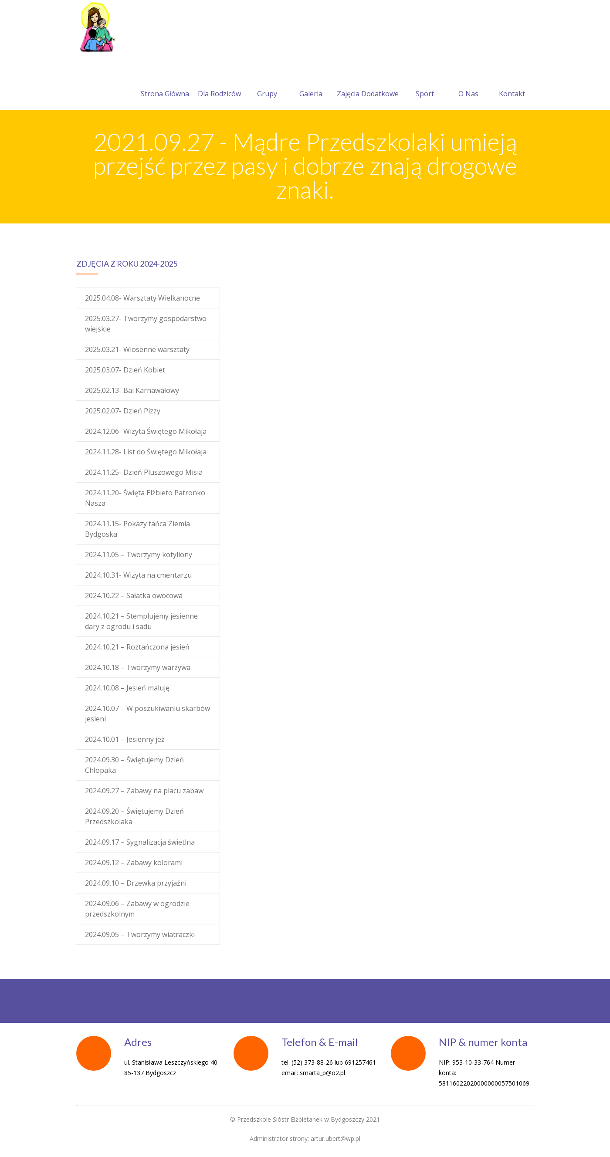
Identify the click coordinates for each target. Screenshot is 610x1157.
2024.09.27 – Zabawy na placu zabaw (144, 790)
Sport (425, 83)
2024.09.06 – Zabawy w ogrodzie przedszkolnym (137, 909)
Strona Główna (165, 83)
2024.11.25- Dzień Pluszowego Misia (144, 472)
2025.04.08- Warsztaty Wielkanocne (142, 298)
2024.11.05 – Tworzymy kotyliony (138, 554)
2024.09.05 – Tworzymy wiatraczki (140, 934)
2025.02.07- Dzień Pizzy (122, 411)
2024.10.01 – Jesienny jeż (125, 739)
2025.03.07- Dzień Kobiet (125, 370)
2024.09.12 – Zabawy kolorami (134, 862)
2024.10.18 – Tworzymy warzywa (137, 667)
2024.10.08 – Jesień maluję (127, 688)
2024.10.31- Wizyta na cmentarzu (138, 575)
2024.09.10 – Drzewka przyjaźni (135, 883)
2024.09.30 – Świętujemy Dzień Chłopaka (134, 765)
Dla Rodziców (219, 83)
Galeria (310, 83)
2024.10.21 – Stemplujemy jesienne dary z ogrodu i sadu (141, 621)
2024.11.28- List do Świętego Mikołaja (146, 452)
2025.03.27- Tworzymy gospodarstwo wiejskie (146, 324)
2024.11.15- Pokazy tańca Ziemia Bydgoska (137, 529)
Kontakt (512, 83)
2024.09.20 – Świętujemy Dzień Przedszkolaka (134, 816)
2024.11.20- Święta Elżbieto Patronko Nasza (145, 498)
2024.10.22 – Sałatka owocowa (134, 595)
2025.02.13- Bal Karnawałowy (132, 390)
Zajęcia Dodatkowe (368, 83)
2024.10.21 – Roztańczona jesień (137, 647)
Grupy (267, 83)
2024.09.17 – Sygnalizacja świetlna (140, 842)
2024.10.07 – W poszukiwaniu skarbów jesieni (147, 714)
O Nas (468, 83)
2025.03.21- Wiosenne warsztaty (137, 349)
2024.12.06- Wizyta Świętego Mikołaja (146, 431)
